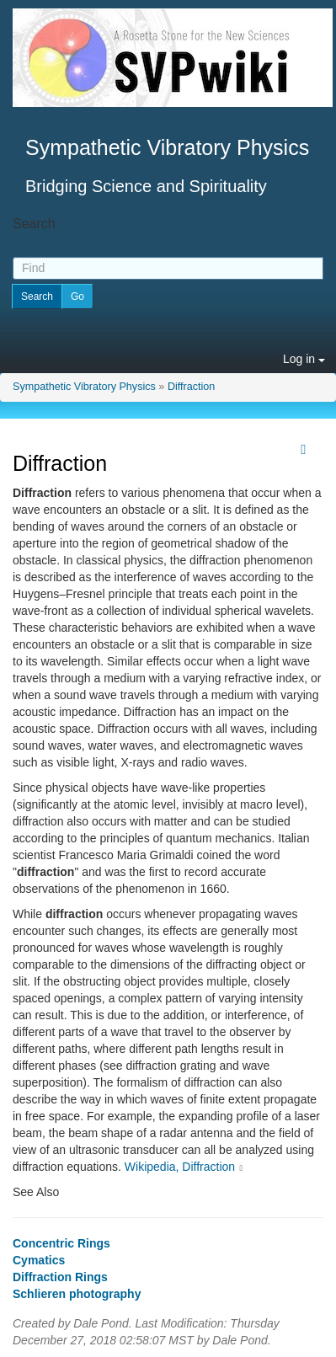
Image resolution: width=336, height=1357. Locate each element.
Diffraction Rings (60, 1277)
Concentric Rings (61, 1243)
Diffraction (191, 387)
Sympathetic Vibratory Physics (84, 387)
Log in (304, 359)
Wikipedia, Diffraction (180, 1166)
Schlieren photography (77, 1294)
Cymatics (39, 1260)
